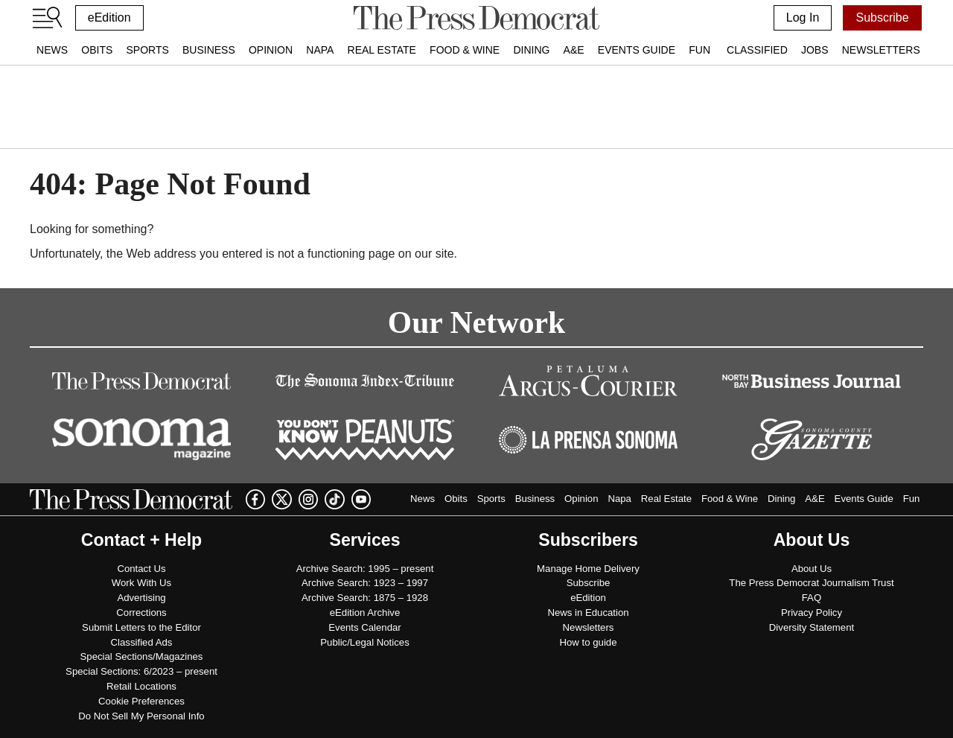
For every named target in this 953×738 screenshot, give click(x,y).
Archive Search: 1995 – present (365, 568)
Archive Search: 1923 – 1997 (365, 582)
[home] (476, 18)
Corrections (141, 612)
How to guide (588, 642)
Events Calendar (364, 627)
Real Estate (382, 50)
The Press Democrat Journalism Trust (811, 582)
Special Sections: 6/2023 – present (141, 671)
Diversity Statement (811, 627)
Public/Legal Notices (364, 642)
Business (208, 50)
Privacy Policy (811, 612)
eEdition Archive (365, 612)
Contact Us (141, 568)
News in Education (587, 612)
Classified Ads (142, 642)
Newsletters (881, 50)
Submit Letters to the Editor (141, 627)
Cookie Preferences (141, 701)
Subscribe (881, 17)
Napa (320, 50)
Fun (699, 50)
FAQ (811, 597)
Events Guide (636, 50)
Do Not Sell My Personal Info (141, 716)
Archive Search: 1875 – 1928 (365, 597)
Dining (531, 50)
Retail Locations (141, 686)
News (52, 50)
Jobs (815, 50)
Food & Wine (465, 50)
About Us (811, 568)
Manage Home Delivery (588, 568)
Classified (757, 50)
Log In (802, 17)
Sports (147, 50)
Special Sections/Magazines (141, 656)
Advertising (141, 597)
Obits (96, 50)
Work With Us (141, 582)
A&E (574, 50)
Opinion (271, 50)
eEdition (109, 17)
